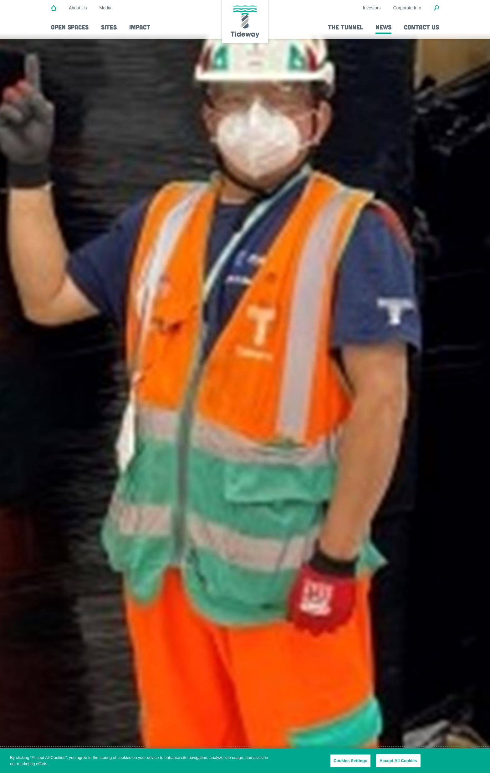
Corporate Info (407, 7)
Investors (372, 7)
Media (105, 7)
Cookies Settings (350, 763)
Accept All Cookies (398, 763)
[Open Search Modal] (436, 8)
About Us (78, 7)
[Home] (53, 8)
